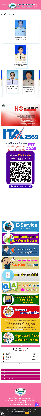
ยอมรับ (26, 412)
